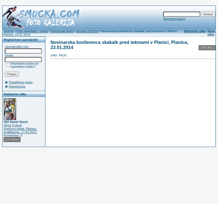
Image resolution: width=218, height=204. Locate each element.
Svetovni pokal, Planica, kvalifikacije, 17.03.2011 (20, 130)
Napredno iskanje (174, 18)
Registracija (17, 86)
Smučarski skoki (62, 31)
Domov (9, 31)
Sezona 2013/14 (87, 31)
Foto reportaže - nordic (32, 31)
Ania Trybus (13, 125)
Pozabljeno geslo (21, 82)
